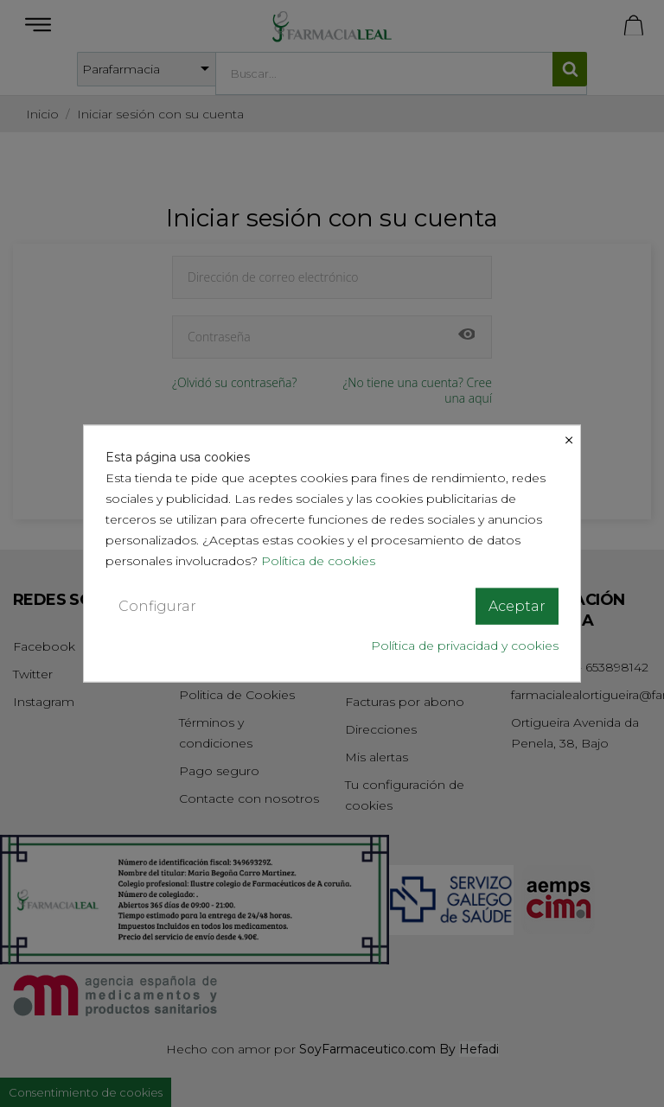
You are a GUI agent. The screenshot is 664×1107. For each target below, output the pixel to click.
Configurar (157, 605)
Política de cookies (320, 560)
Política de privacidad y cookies (465, 645)
